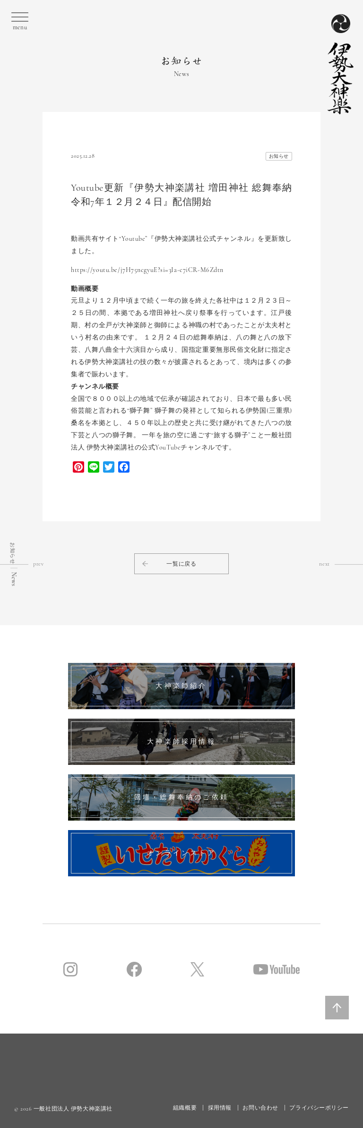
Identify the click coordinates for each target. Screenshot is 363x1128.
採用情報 (220, 1107)
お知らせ (279, 156)
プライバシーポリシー (319, 1107)
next (341, 563)
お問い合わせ (260, 1107)
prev (22, 563)
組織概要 (185, 1107)
